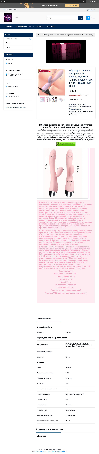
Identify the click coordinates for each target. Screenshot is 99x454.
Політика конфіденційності (59, 451)
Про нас (40, 26)
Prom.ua (59, 449)
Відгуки (8, 47)
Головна (8, 26)
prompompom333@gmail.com (16, 107)
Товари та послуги (23, 26)
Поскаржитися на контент (43, 451)
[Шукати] (80, 18)
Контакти (50, 26)
